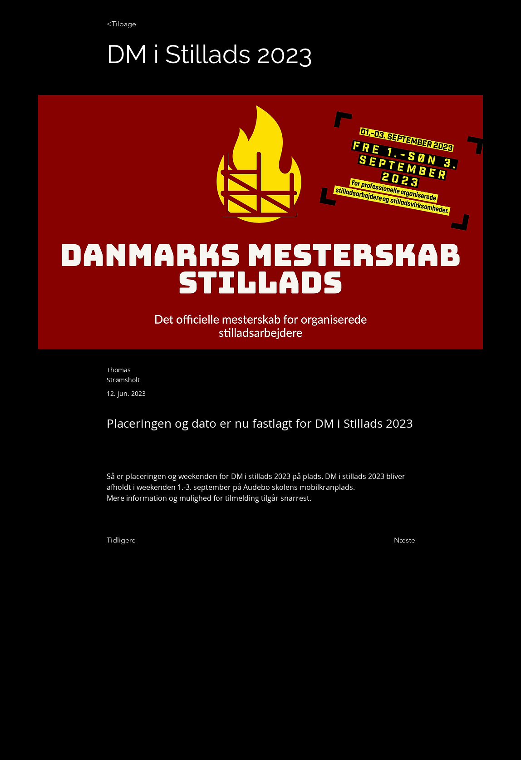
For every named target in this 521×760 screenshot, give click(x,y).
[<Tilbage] (137, 24)
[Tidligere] (137, 540)
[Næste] (392, 540)
